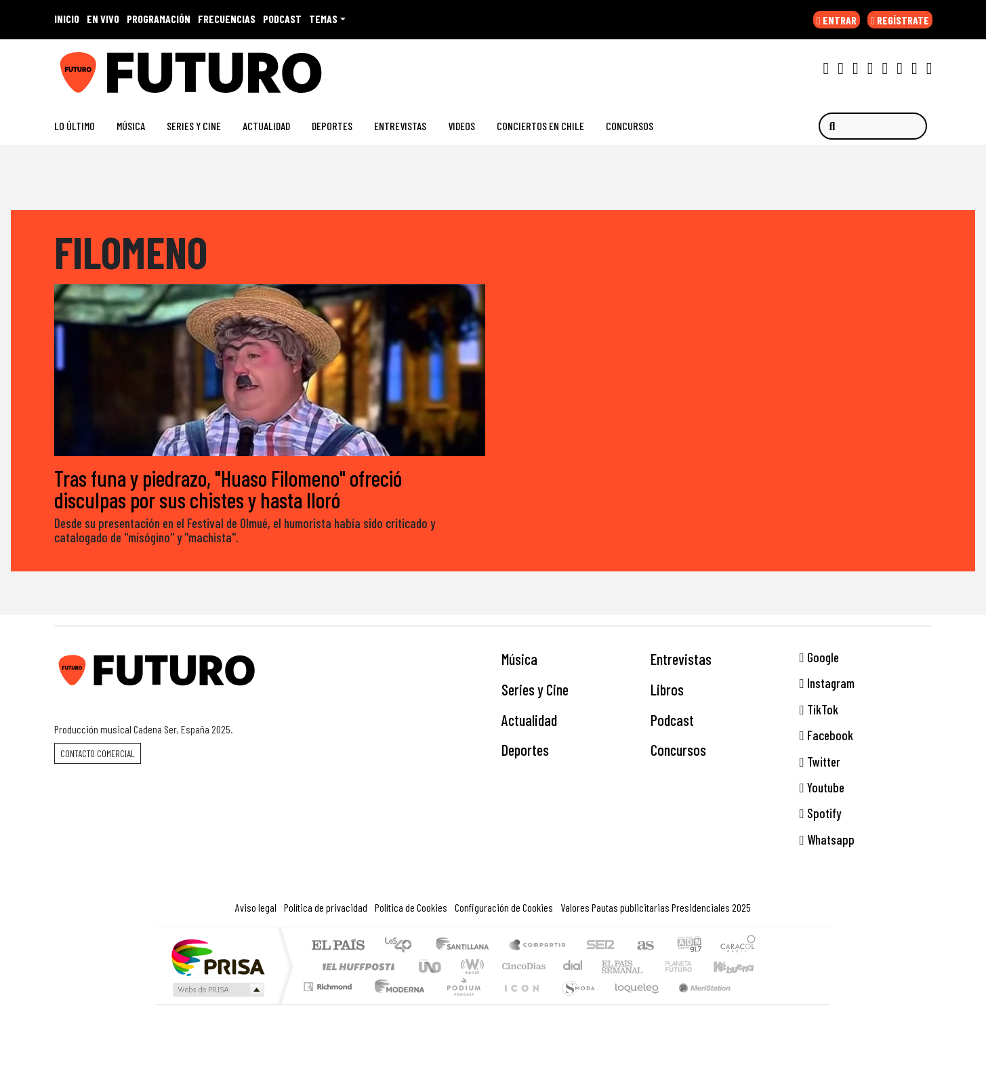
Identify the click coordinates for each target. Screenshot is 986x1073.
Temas (323, 18)
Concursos (629, 125)
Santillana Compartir (538, 945)
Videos (461, 125)
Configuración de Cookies (504, 907)
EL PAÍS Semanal (609, 966)
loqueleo (632, 1003)
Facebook (826, 735)
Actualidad (266, 125)
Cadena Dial (691, 966)
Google (819, 657)
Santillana (466, 945)
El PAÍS (337, 945)
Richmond (329, 1003)
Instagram (827, 683)
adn (688, 945)
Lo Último (74, 125)
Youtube (822, 787)
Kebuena (740, 966)
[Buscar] (873, 126)
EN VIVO (103, 18)
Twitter (820, 761)
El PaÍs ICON (519, 1003)
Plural (460, 1003)
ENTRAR (837, 20)
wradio (470, 966)
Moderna (396, 1003)
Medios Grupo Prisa (217, 989)
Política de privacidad (325, 907)
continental (573, 966)
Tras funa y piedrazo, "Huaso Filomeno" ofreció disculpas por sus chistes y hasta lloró (228, 488)
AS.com (643, 945)
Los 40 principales (402, 945)
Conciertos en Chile (540, 125)
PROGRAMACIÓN (158, 18)
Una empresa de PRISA (217, 956)
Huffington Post (355, 966)
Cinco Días (521, 966)
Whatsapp (827, 839)
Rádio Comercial (758, 1003)
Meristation (697, 1003)
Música (131, 125)
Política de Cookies (411, 907)
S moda (574, 1003)
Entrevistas (400, 125)
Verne (650, 966)
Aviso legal (255, 907)
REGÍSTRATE (900, 20)
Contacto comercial (97, 753)
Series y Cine (194, 125)
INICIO (66, 18)
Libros (667, 689)
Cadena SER (600, 945)
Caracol (738, 945)
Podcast (672, 720)
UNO (431, 966)
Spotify (820, 814)
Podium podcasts (329, 983)
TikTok (819, 709)
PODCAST (282, 18)
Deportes (332, 125)
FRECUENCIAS (226, 18)
